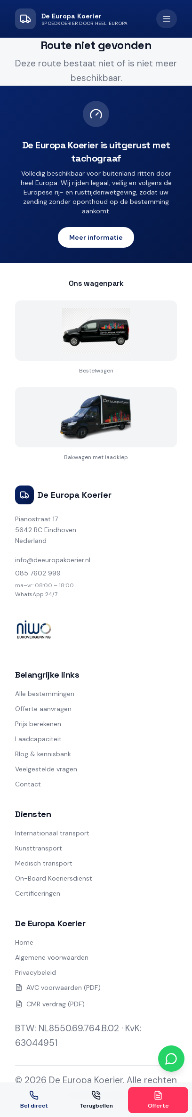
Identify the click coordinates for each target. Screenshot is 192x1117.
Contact (28, 784)
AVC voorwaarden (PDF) (58, 987)
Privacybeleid (35, 972)
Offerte (158, 1100)
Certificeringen (37, 893)
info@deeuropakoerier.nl (52, 560)
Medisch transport (43, 863)
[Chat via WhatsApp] (171, 1058)
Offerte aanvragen (43, 708)
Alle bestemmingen (44, 693)
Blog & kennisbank (43, 754)
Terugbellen (96, 1100)
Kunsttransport (38, 848)
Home (24, 942)
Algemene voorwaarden (51, 957)
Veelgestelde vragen (46, 769)
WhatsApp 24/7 (36, 594)
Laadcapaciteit (38, 739)
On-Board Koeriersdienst (53, 878)
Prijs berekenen (38, 724)
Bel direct (34, 1100)
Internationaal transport (52, 833)
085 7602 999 (38, 573)
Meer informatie (96, 237)
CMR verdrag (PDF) (50, 1004)
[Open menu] (166, 18)
